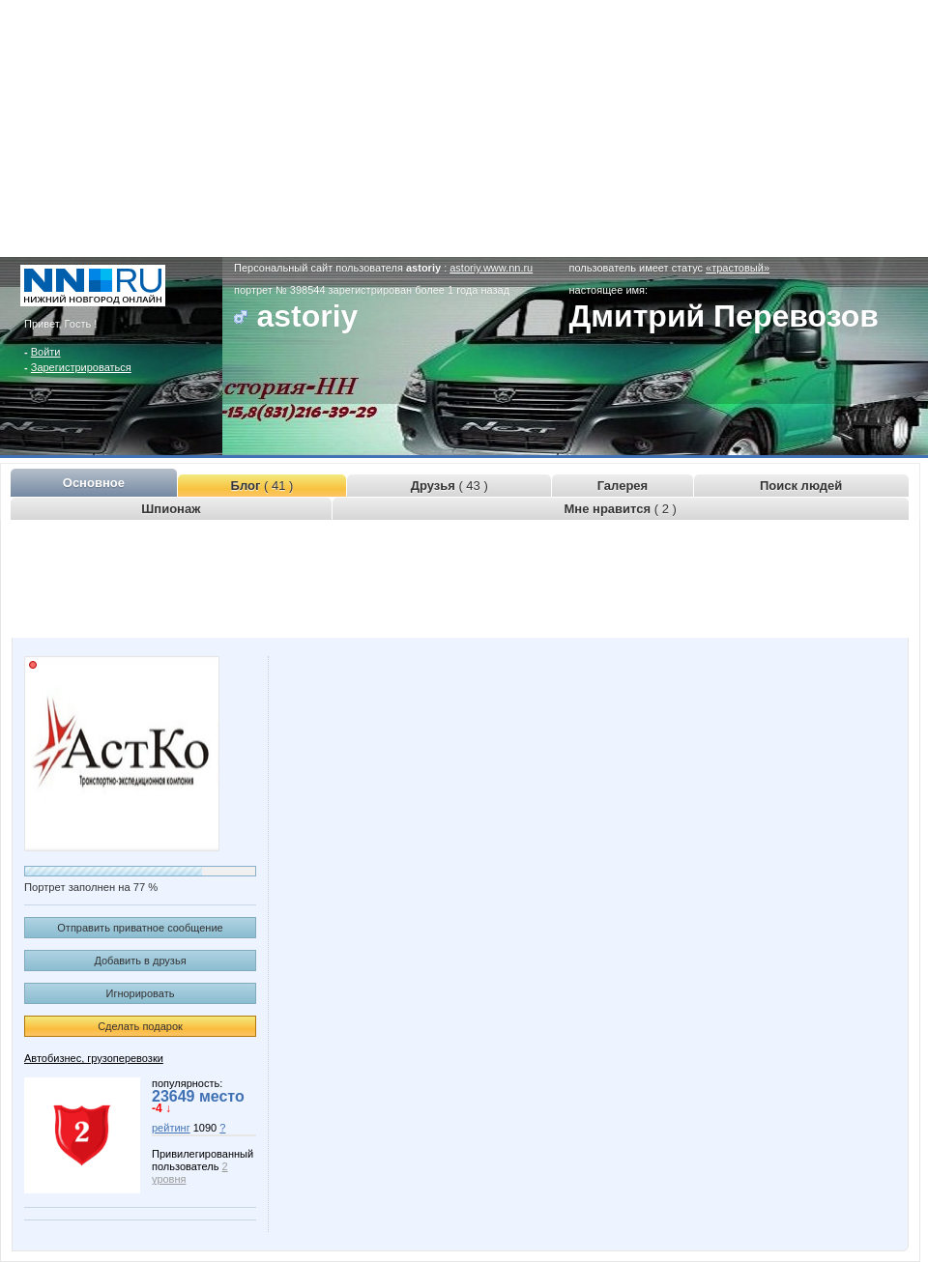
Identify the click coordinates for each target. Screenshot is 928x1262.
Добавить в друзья (140, 960)
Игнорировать (140, 993)
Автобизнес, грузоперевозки (93, 1058)
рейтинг (171, 1127)
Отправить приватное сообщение (139, 927)
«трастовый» (737, 267)
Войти (46, 352)
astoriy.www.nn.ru (491, 267)
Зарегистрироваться (81, 367)
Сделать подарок (140, 1026)
